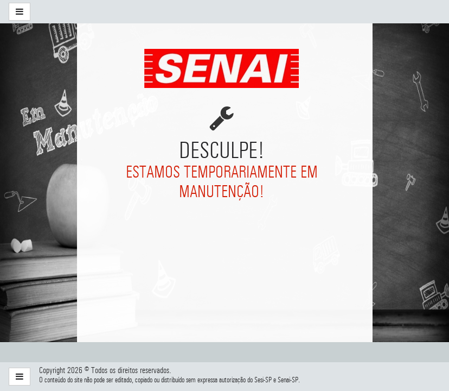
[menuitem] (95, 11)
